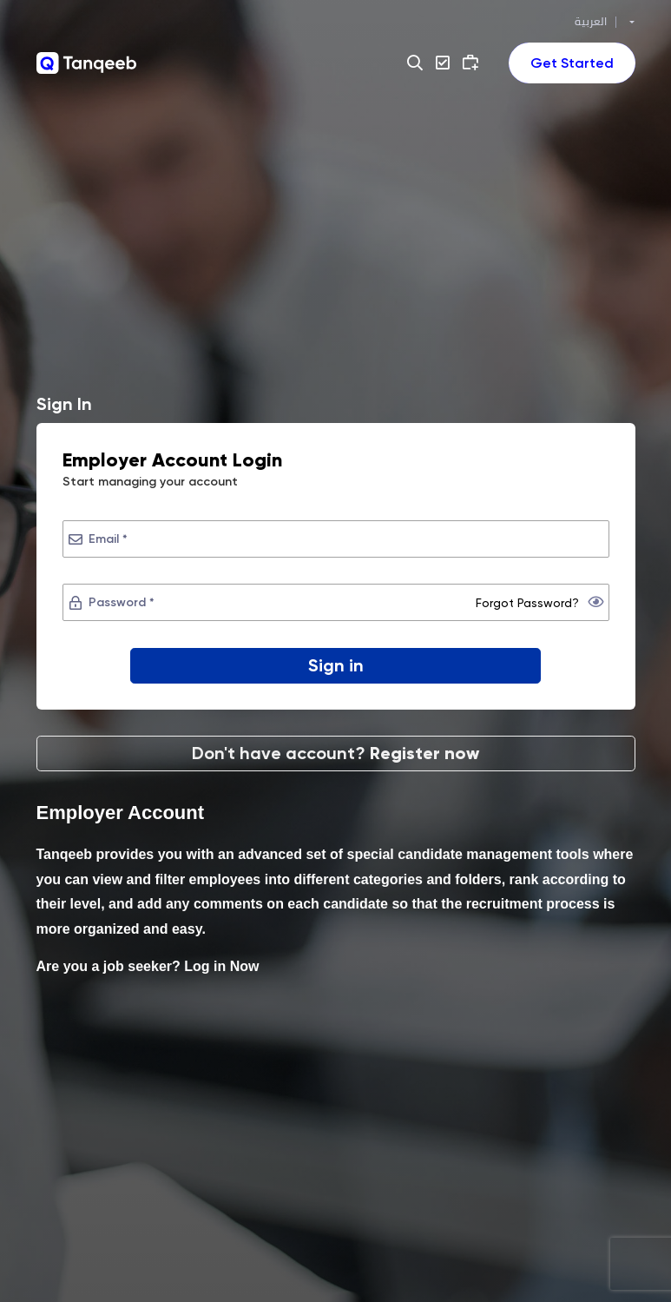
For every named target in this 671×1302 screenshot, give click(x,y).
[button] (417, 62)
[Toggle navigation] (572, 63)
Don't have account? (335, 753)
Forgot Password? (527, 603)
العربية (591, 22)
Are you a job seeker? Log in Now (148, 967)
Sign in (336, 665)
